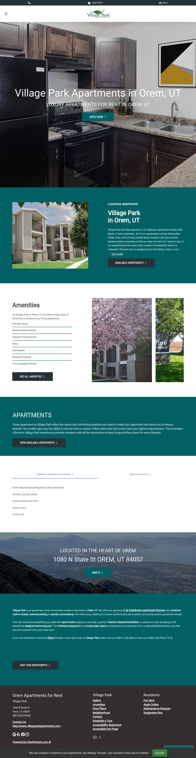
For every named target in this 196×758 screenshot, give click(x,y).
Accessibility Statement (107, 725)
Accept (159, 752)
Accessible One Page (105, 729)
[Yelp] (19, 734)
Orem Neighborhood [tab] (140, 474)
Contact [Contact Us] (97, 716)
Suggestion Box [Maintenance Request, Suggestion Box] (152, 712)
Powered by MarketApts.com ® (32, 742)
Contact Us (19, 722)
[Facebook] (23, 734)
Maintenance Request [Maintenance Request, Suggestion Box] (156, 708)
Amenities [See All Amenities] (99, 704)
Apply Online (95, 3)
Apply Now (98, 116)
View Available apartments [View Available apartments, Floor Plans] (39, 442)
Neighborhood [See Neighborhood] (101, 712)
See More (117, 254)
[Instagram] (27, 734)
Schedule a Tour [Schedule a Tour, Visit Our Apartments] (102, 720)
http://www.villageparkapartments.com (36, 726)
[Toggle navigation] (6, 14)
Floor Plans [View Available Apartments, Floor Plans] (99, 708)
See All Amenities (32, 376)
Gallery (97, 700)
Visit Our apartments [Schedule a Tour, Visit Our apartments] (35, 665)
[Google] (15, 734)
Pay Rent (148, 700)
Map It (163, 3)
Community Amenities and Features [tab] (55, 474)
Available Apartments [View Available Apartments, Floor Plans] (131, 262)
